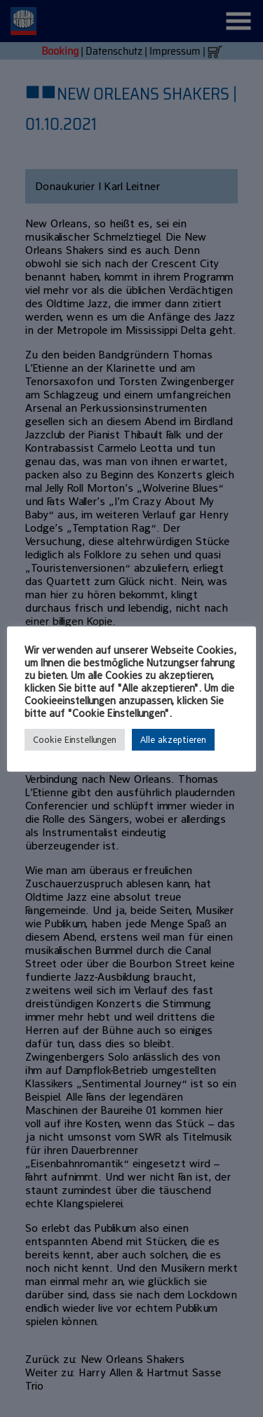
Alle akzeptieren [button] (173, 739)
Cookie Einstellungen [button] (74, 739)
